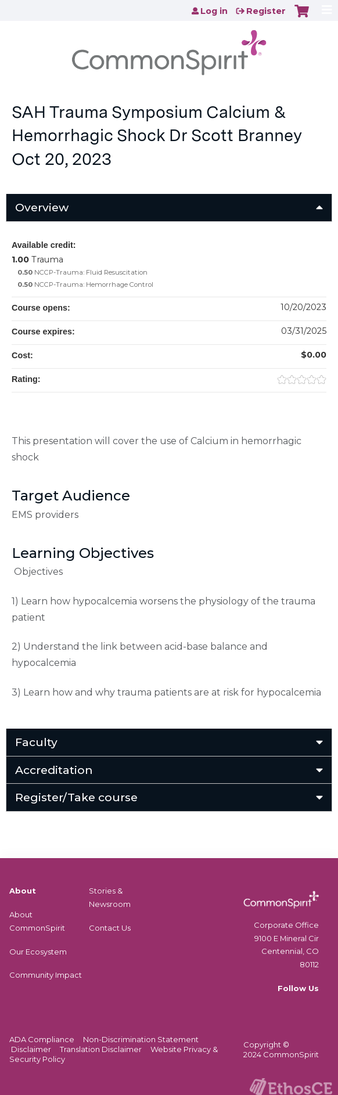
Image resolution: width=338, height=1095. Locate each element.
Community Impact (45, 974)
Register (266, 11)
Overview (42, 207)
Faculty (36, 742)
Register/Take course (76, 797)
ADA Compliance (41, 1039)
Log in (214, 11)
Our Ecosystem (38, 951)
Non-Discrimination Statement (141, 1039)
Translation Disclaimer (101, 1049)
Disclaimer (31, 1049)
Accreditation (54, 770)
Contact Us (110, 927)
